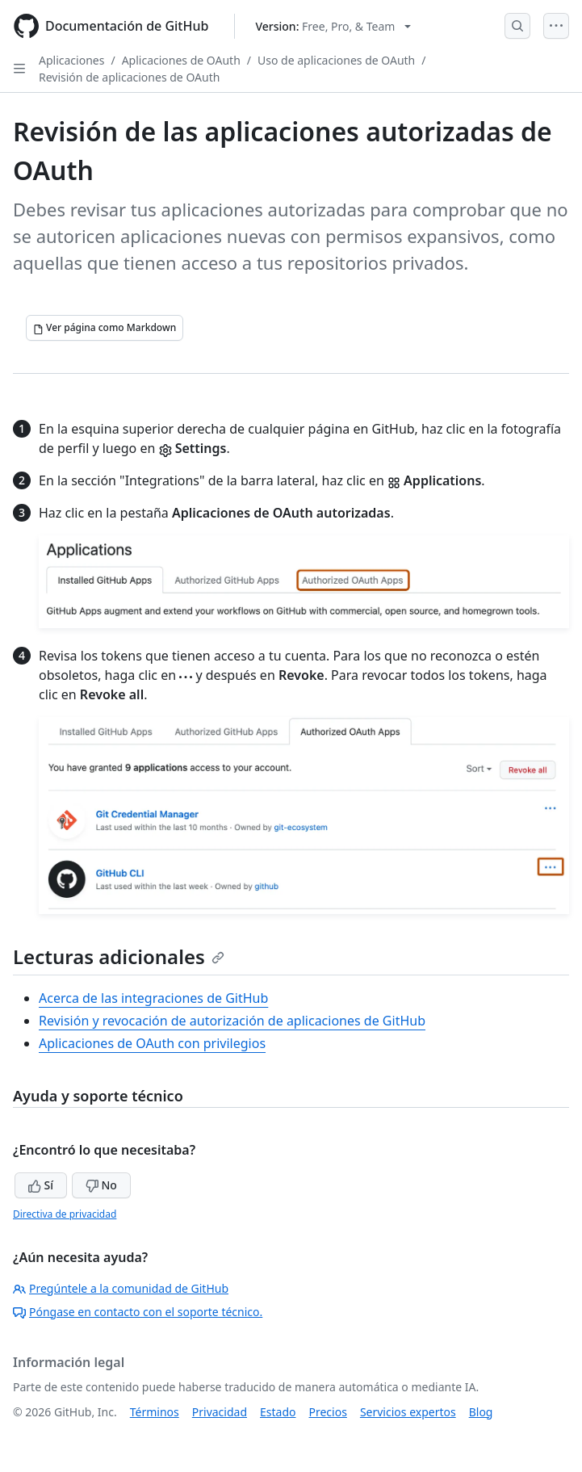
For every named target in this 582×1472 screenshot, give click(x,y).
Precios (328, 1412)
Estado (277, 1412)
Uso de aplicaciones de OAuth (336, 60)
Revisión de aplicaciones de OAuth (129, 77)
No (101, 1185)
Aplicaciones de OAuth (181, 60)
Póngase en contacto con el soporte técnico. (137, 1311)
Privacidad (219, 1412)
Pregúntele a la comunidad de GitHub (120, 1288)
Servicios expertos (408, 1412)
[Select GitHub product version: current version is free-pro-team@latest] (333, 26)
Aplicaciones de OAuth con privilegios (152, 1043)
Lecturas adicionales (118, 956)
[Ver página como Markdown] (104, 328)
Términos (154, 1412)
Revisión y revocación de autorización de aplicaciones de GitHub (232, 1021)
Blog (481, 1412)
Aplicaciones (71, 60)
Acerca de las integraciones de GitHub (153, 998)
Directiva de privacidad (64, 1214)
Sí (40, 1185)
